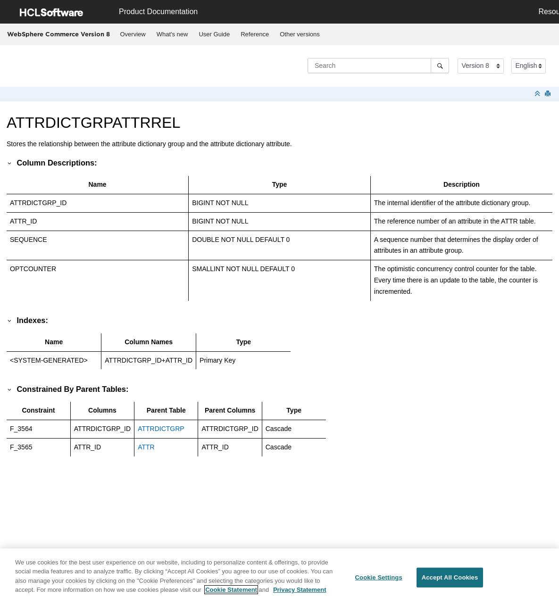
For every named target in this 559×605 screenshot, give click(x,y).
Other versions (300, 34)
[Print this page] (548, 94)
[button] (10, 162)
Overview (133, 34)
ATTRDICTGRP (161, 428)
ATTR (146, 447)
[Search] (440, 65)
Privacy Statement (299, 594)
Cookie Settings (378, 582)
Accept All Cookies (450, 582)
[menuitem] (133, 34)
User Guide (214, 34)
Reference (255, 34)
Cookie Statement (231, 594)
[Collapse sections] (538, 94)
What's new (172, 34)
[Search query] (378, 65)
